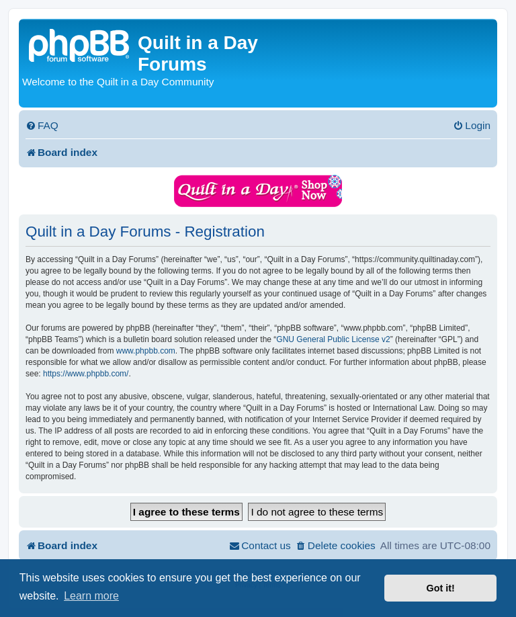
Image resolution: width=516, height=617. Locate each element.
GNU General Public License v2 (333, 339)
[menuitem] (42, 125)
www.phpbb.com (145, 351)
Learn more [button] (91, 596)
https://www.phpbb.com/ (85, 373)
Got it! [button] (441, 588)
